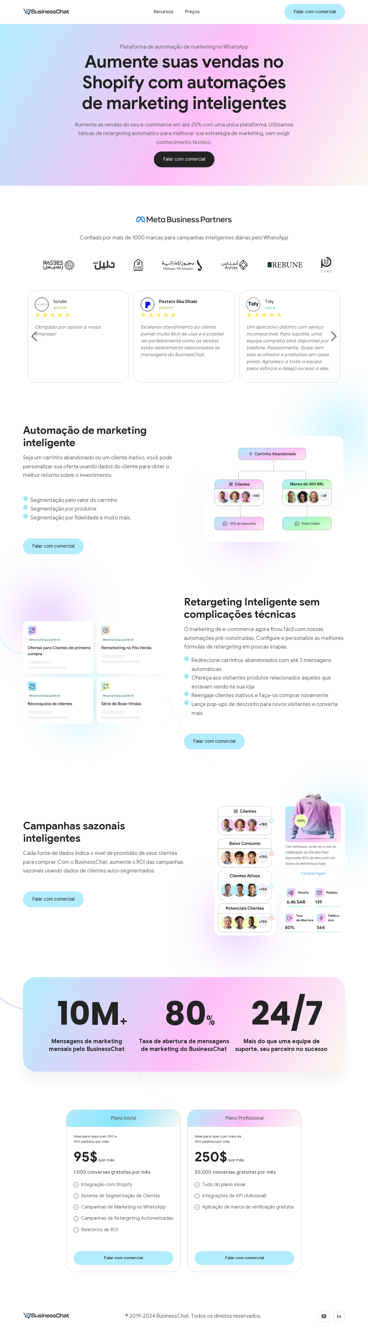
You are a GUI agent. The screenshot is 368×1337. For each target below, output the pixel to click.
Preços (192, 12)
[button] (34, 336)
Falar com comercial (315, 12)
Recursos (163, 12)
